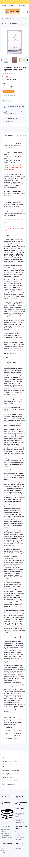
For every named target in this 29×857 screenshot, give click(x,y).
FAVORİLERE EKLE (9, 95)
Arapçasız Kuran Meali (9, 784)
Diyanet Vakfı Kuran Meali (10, 761)
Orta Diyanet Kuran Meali (10, 781)
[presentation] (1, 60)
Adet (3, 83)
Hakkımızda (18, 848)
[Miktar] (7, 86)
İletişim (17, 846)
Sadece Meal (6, 758)
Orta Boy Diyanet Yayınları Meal (11, 774)
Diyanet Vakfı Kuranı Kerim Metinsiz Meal (13, 766)
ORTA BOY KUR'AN (20, 811)
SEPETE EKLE (8, 91)
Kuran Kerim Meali (8, 777)
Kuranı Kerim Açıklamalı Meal (11, 770)
